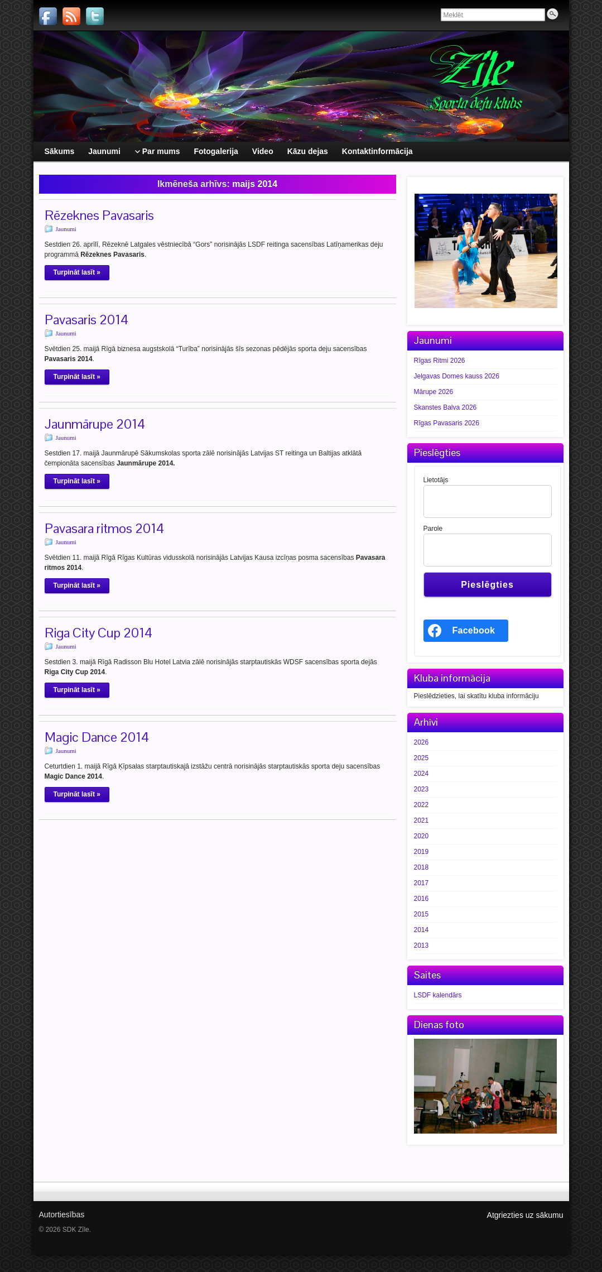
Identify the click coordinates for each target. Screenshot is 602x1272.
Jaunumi (66, 228)
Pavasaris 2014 (86, 319)
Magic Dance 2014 (97, 737)
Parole (433, 528)
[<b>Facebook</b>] (466, 631)
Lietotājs (436, 480)
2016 (421, 899)
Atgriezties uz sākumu (525, 1215)
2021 (421, 820)
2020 (421, 836)
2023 (421, 789)
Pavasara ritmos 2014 (104, 528)
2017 (421, 883)
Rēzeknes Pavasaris (99, 215)
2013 (421, 945)
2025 (421, 758)
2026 (421, 742)
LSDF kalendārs (438, 995)
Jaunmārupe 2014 (95, 424)
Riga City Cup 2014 (98, 632)
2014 (421, 930)
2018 (421, 867)
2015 (421, 914)
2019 (421, 852)
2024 (421, 773)
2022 (421, 805)
